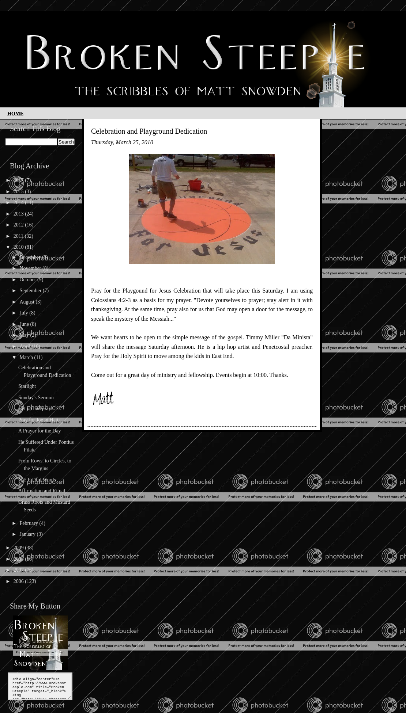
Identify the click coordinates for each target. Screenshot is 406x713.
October (28, 279)
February (29, 523)
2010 (19, 247)
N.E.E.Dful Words (37, 480)
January (28, 534)
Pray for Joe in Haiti (39, 420)
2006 (19, 581)
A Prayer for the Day (39, 431)
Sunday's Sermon (36, 397)
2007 (19, 570)
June (24, 324)
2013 (19, 214)
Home (15, 114)
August (27, 302)
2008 (19, 559)
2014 (19, 202)
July (24, 313)
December (30, 257)
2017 (19, 180)
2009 (19, 547)
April (25, 346)
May (24, 335)
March (26, 357)
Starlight (27, 386)
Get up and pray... (36, 408)
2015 (19, 191)
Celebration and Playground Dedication (149, 131)
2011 (19, 236)
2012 (19, 225)
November (30, 268)
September (30, 290)
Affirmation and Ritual (41, 490)
